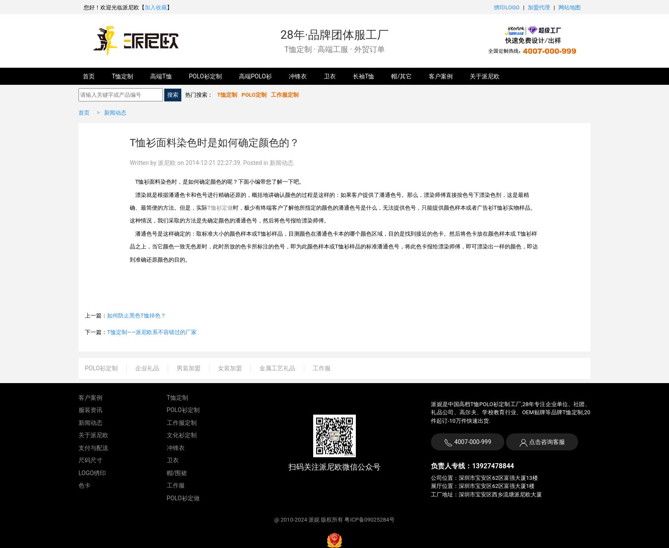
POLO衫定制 (205, 76)
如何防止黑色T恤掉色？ (136, 315)
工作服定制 (182, 422)
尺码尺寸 (90, 460)
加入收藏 (156, 7)
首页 (89, 76)
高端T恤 (161, 76)
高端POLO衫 (255, 76)
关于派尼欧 (485, 76)
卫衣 (330, 76)
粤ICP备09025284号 (369, 519)
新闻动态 (115, 113)
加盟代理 (539, 7)
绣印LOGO (506, 7)
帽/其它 (401, 76)
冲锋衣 (298, 76)
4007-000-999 (467, 442)
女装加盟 (230, 368)
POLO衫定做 (183, 498)
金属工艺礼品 (277, 368)
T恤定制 (122, 76)
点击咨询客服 (546, 441)
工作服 (322, 368)
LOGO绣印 (92, 473)
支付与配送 (93, 447)
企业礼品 (147, 368)
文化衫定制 (182, 435)
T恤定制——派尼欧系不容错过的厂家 (152, 332)
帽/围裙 (177, 473)
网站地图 (569, 7)
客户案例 (441, 76)
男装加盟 (189, 368)
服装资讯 (90, 410)
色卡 (84, 485)
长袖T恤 (363, 76)
